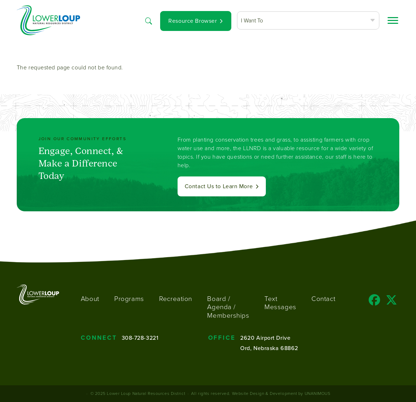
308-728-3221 (140, 338)
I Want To (252, 20)
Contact (323, 298)
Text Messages (280, 302)
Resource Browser (192, 21)
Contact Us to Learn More (219, 186)
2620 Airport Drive (265, 338)
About (90, 298)
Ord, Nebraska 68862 (269, 348)
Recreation (175, 298)
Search (148, 20)
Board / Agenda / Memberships (228, 307)
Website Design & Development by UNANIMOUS (281, 393)
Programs (129, 298)
